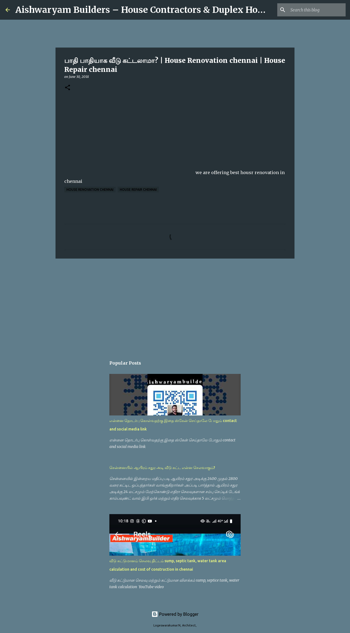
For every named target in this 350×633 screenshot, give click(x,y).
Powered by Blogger (175, 614)
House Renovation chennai (89, 189)
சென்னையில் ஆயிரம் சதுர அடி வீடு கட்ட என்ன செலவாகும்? (162, 467)
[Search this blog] (317, 9)
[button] (67, 88)
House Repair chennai (138, 189)
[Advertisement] (175, 305)
